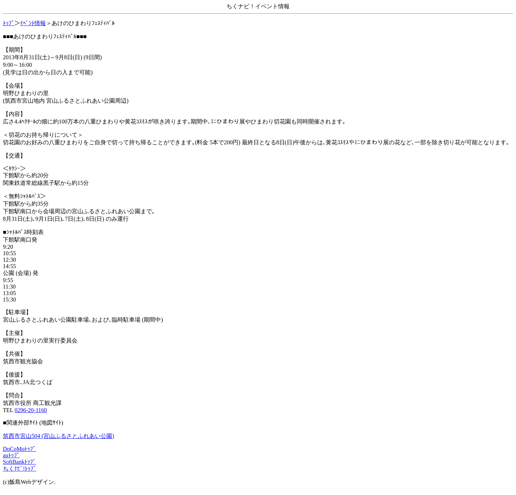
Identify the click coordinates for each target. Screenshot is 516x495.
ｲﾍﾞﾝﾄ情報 (33, 23)
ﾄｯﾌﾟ (8, 23)
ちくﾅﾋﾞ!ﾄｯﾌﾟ (19, 469)
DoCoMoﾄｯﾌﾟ (19, 449)
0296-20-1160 (31, 410)
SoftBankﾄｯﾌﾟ (19, 462)
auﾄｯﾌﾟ (11, 455)
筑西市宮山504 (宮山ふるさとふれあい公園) (58, 436)
